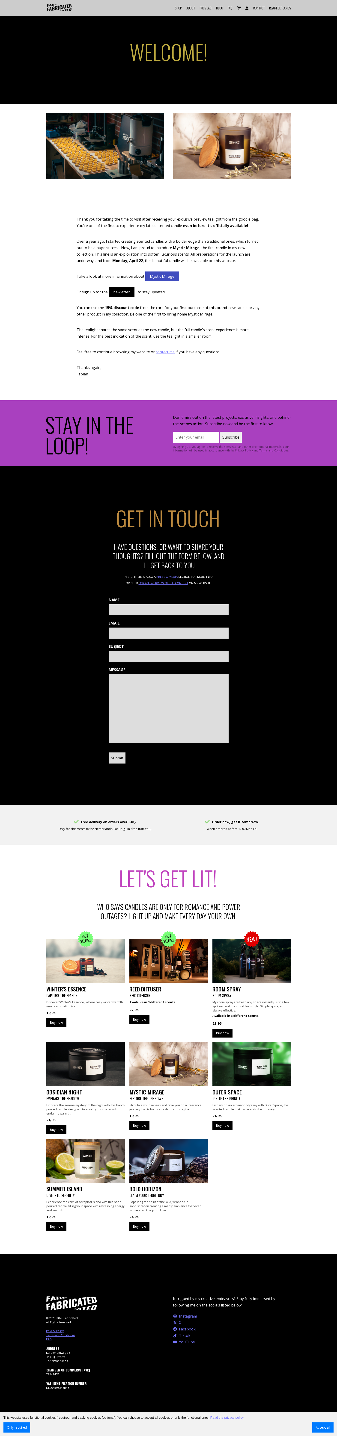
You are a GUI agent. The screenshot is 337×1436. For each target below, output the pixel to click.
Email (114, 623)
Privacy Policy (244, 450)
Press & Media (167, 577)
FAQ (230, 7)
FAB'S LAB (206, 7)
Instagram (185, 1316)
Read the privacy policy (227, 1417)
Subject (116, 646)
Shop (178, 7)
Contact (259, 7)
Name (114, 599)
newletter (121, 292)
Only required (17, 1427)
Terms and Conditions (273, 450)
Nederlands (280, 7)
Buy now (56, 1022)
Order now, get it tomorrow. (235, 822)
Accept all (323, 1427)
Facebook (184, 1329)
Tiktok (181, 1335)
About (190, 7)
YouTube (184, 1342)
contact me (165, 351)
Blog (219, 7)
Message (117, 669)
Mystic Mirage (162, 276)
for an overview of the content (163, 583)
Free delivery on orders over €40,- (108, 822)
